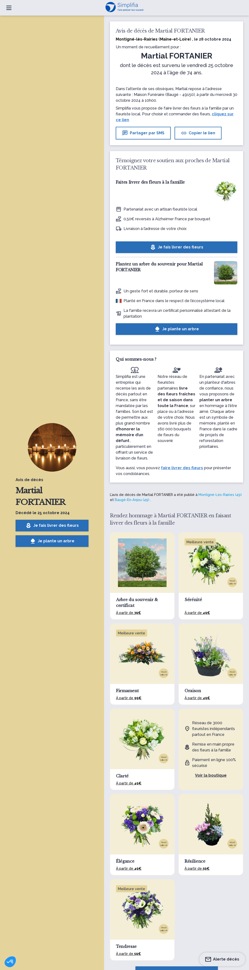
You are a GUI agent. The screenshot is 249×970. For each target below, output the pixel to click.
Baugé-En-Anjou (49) (132, 500)
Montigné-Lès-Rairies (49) (220, 495)
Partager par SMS (143, 133)
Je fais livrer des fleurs (52, 525)
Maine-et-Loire (175, 39)
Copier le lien (198, 133)
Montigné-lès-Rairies (137, 39)
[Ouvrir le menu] (8, 8)
